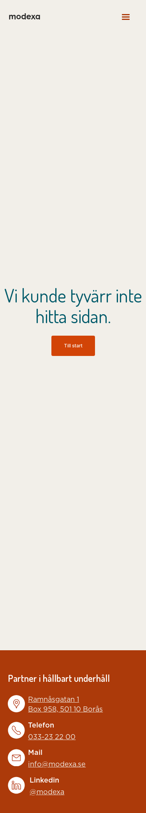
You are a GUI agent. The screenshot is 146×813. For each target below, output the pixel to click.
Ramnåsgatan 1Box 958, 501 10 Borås (65, 704)
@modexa (47, 792)
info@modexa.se (57, 764)
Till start (73, 346)
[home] (24, 16)
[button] (125, 16)
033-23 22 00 (52, 737)
